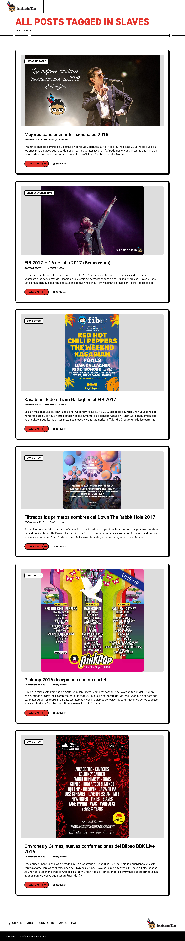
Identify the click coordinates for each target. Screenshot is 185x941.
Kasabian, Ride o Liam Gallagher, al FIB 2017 (70, 399)
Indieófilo (63, 139)
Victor (61, 267)
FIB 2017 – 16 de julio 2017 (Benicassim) (67, 263)
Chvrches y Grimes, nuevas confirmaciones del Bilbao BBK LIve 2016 (89, 849)
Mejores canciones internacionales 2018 (66, 134)
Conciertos (34, 321)
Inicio (18, 30)
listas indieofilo (36, 61)
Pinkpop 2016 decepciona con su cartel (65, 679)
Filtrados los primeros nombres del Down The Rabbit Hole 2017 (89, 517)
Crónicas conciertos (39, 192)
